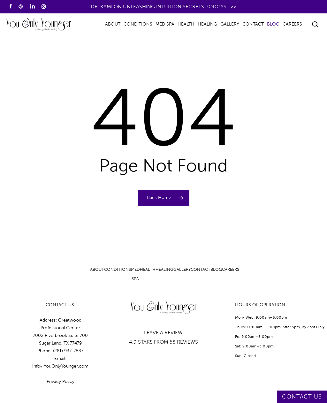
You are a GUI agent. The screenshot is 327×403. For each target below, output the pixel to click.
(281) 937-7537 (68, 351)
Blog (216, 269)
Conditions (117, 269)
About (97, 269)
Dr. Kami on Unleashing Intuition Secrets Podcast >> (163, 7)
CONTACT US (302, 396)
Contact (200, 269)
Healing (164, 269)
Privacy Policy (60, 381)
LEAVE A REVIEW (163, 333)
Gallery (182, 269)
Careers (230, 269)
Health (148, 269)
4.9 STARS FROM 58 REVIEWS (163, 342)
